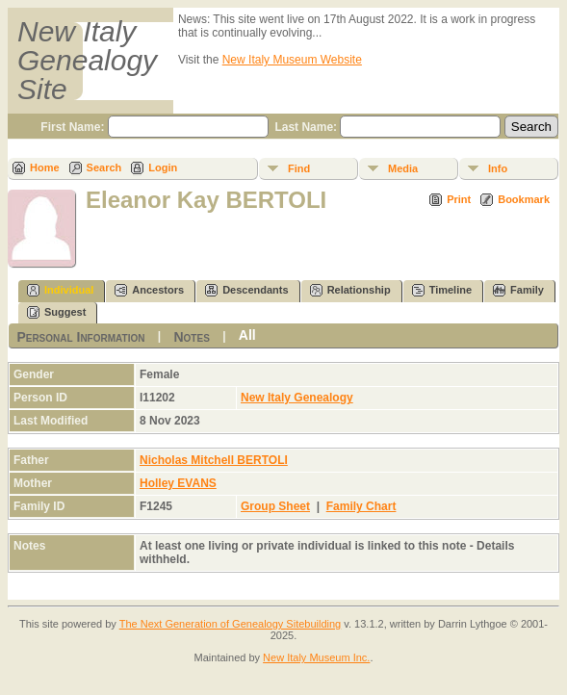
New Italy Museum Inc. (316, 657)
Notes (191, 337)
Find (299, 168)
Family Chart (361, 506)
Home (45, 167)
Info (497, 168)
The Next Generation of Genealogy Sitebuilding (230, 624)
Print (459, 199)
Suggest (56, 312)
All (247, 335)
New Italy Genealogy (297, 397)
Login (162, 167)
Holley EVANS (178, 483)
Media (403, 168)
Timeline (442, 290)
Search (104, 167)
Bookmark (524, 199)
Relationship (350, 290)
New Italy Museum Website (292, 59)
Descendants (246, 290)
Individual (60, 290)
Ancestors (149, 290)
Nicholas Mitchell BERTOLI (214, 460)
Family (518, 290)
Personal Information (80, 337)
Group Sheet (275, 506)
